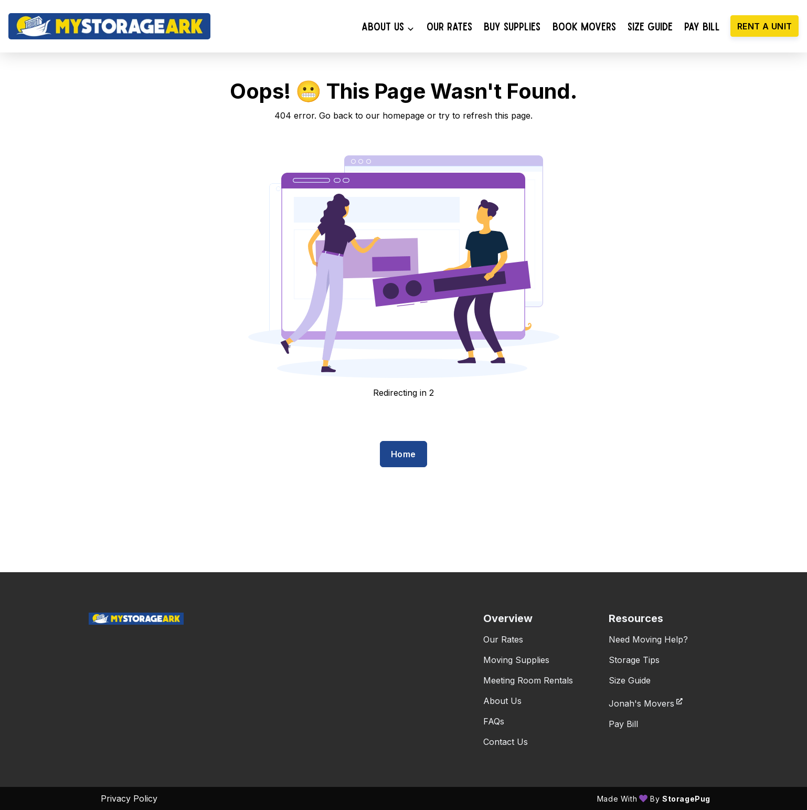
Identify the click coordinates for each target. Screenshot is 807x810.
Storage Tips (634, 660)
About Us (502, 701)
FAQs (493, 721)
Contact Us (505, 742)
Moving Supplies (516, 660)
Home (403, 454)
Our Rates (503, 639)
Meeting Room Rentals (528, 680)
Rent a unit (764, 26)
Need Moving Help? (648, 639)
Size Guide (630, 680)
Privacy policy (129, 798)
